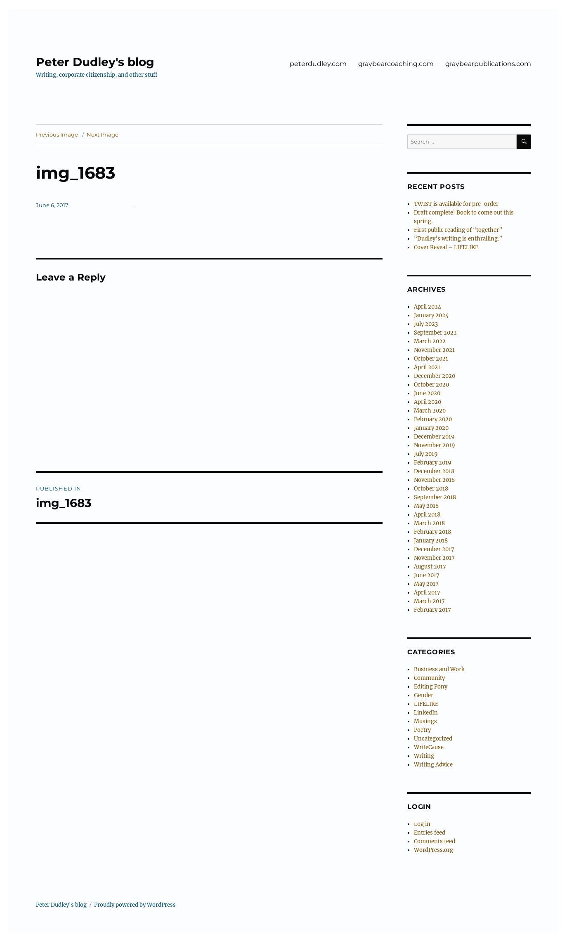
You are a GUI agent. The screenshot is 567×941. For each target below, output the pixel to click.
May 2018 (426, 505)
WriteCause (429, 747)
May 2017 (426, 583)
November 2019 (434, 445)
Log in (422, 824)
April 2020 (427, 402)
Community (429, 678)
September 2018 (435, 497)
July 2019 (426, 454)
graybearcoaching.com (396, 64)
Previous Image (57, 134)
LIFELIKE (426, 704)
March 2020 (430, 410)
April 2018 (427, 514)
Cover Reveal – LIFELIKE (446, 247)
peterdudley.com (318, 64)
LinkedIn (426, 712)
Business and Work (439, 669)
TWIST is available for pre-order (456, 204)
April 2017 (427, 592)
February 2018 (432, 531)
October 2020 (431, 384)
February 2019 (432, 462)
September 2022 (435, 332)
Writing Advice (433, 764)
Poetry (422, 729)
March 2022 (430, 341)
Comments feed (434, 841)
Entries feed (429, 832)
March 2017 (429, 601)
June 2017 (426, 575)
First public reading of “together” (458, 229)
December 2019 (434, 436)
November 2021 (434, 350)
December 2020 (434, 376)
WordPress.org (433, 850)
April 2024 (427, 306)
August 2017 (430, 566)
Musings (425, 721)
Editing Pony (430, 686)
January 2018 (431, 540)
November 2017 (434, 557)
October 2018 (431, 488)
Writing (424, 755)
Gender (423, 695)
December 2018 (434, 471)
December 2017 (434, 549)
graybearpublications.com (488, 64)
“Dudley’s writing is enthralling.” (458, 238)
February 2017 (432, 609)
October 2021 (431, 358)
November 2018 (434, 479)
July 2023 (426, 324)
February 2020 (433, 419)
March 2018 (429, 523)
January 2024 (431, 315)
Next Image (102, 134)
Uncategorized (433, 738)
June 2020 (427, 393)
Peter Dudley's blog (95, 62)
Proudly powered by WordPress (135, 904)
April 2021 (427, 367)
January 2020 (431, 428)
